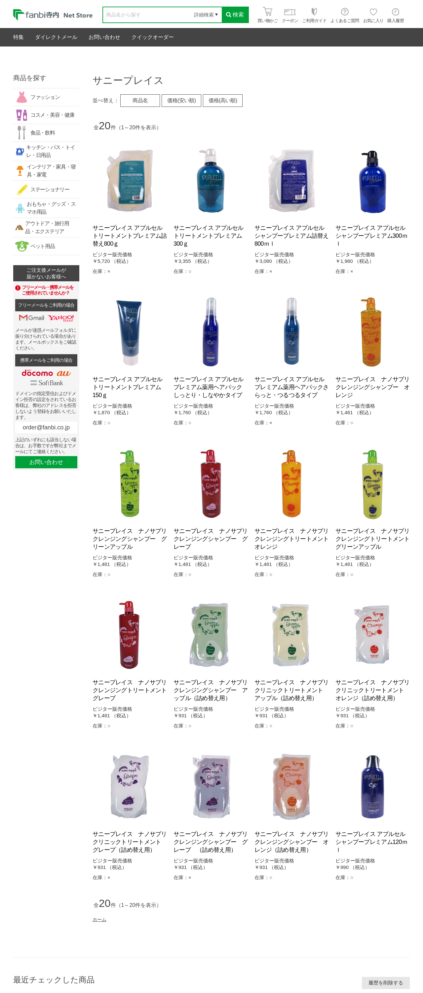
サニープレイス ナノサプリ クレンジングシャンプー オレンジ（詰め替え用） (294, 842)
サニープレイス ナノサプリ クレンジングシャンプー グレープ (213, 539)
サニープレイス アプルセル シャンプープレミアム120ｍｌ (373, 842)
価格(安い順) (181, 100)
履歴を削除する (385, 982)
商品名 (140, 100)
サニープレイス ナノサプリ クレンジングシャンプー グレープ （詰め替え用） (213, 842)
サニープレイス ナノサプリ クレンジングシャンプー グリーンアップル (133, 539)
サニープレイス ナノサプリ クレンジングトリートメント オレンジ (294, 539)
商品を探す (29, 77)
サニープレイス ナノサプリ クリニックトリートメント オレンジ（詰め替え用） (375, 690)
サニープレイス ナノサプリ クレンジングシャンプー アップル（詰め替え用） (213, 690)
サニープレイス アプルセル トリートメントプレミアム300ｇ (211, 236)
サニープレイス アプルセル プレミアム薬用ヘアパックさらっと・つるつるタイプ (292, 387)
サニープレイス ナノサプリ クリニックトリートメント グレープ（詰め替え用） (133, 842)
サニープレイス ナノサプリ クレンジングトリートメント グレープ (133, 690)
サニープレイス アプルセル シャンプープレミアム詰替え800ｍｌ (292, 236)
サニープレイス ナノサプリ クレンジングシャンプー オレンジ (375, 387)
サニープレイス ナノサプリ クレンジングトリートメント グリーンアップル (375, 539)
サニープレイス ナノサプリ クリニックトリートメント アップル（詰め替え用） (294, 690)
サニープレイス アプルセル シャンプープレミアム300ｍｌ (373, 236)
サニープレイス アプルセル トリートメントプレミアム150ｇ (130, 387)
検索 (235, 15)
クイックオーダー (153, 37)
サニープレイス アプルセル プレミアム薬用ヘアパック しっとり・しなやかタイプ (211, 387)
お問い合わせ (104, 37)
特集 (18, 37)
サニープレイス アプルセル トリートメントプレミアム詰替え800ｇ (130, 236)
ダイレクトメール (56, 37)
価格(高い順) (223, 100)
